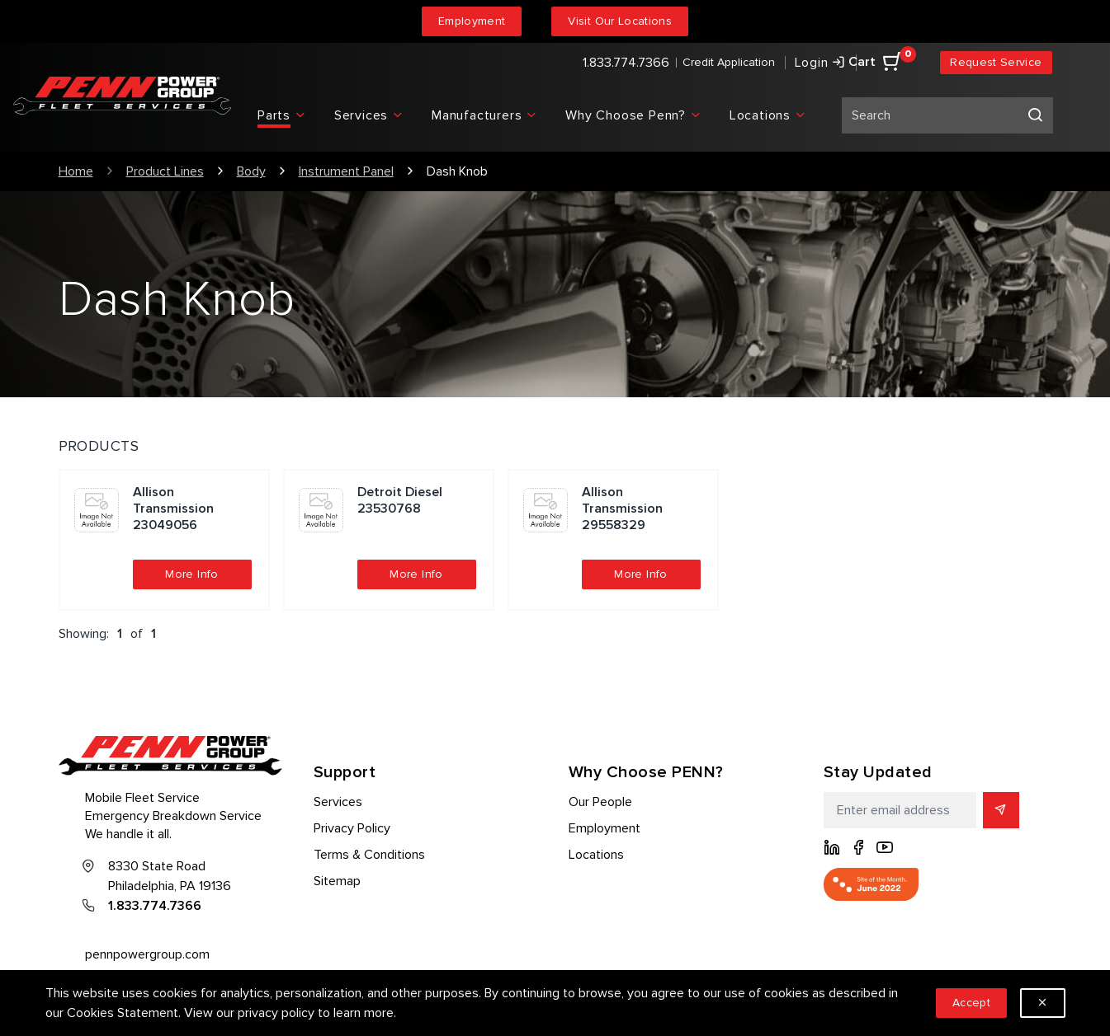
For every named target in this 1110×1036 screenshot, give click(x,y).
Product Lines (165, 171)
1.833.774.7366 (626, 62)
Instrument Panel (346, 171)
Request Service (996, 62)
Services (338, 802)
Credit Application (729, 62)
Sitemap (337, 881)
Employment (472, 21)
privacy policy (276, 1013)
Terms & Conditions (369, 854)
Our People (600, 802)
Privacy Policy (352, 828)
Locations (596, 854)
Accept (971, 1003)
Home (76, 171)
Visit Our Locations (620, 21)
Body (251, 171)
